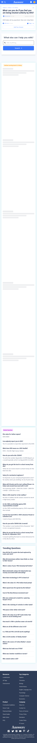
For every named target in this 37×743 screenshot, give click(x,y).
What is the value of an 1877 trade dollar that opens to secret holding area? (17, 615)
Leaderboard (6, 677)
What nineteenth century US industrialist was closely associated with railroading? (17, 572)
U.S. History (15, 7)
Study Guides (6, 714)
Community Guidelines (9, 705)
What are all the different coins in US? (15, 627)
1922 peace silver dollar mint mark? (14, 610)
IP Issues (21, 723)
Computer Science (24, 696)
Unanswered (6, 683)
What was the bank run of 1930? (13, 649)
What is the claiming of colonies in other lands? (18, 605)
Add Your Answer (18, 27)
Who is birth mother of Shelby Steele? (15, 637)
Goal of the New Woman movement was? (15, 593)
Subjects (5, 7)
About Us (21, 705)
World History (23, 686)
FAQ (4, 720)
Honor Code (6, 708)
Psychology (22, 693)
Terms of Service (23, 711)
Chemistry (22, 680)
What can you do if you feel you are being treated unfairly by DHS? (18, 11)
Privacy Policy (23, 714)
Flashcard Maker (7, 711)
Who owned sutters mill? (10, 659)
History (9, 7)
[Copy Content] (29, 23)
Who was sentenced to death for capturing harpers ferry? (16, 599)
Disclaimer (22, 717)
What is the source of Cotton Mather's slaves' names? (17, 642)
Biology (21, 683)
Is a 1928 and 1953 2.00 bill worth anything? (16, 632)
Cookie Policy (22, 720)
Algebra (21, 677)
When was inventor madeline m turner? (15, 654)
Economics (22, 699)
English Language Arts (25, 689)
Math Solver (6, 717)
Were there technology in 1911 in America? (16, 578)
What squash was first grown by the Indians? (17, 588)
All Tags (5, 680)
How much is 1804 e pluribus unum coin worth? (17, 621)
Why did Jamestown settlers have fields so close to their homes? (18, 560)
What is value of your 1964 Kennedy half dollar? (18, 566)
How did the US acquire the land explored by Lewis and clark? (17, 553)
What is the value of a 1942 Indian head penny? (17, 583)
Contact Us (22, 708)
